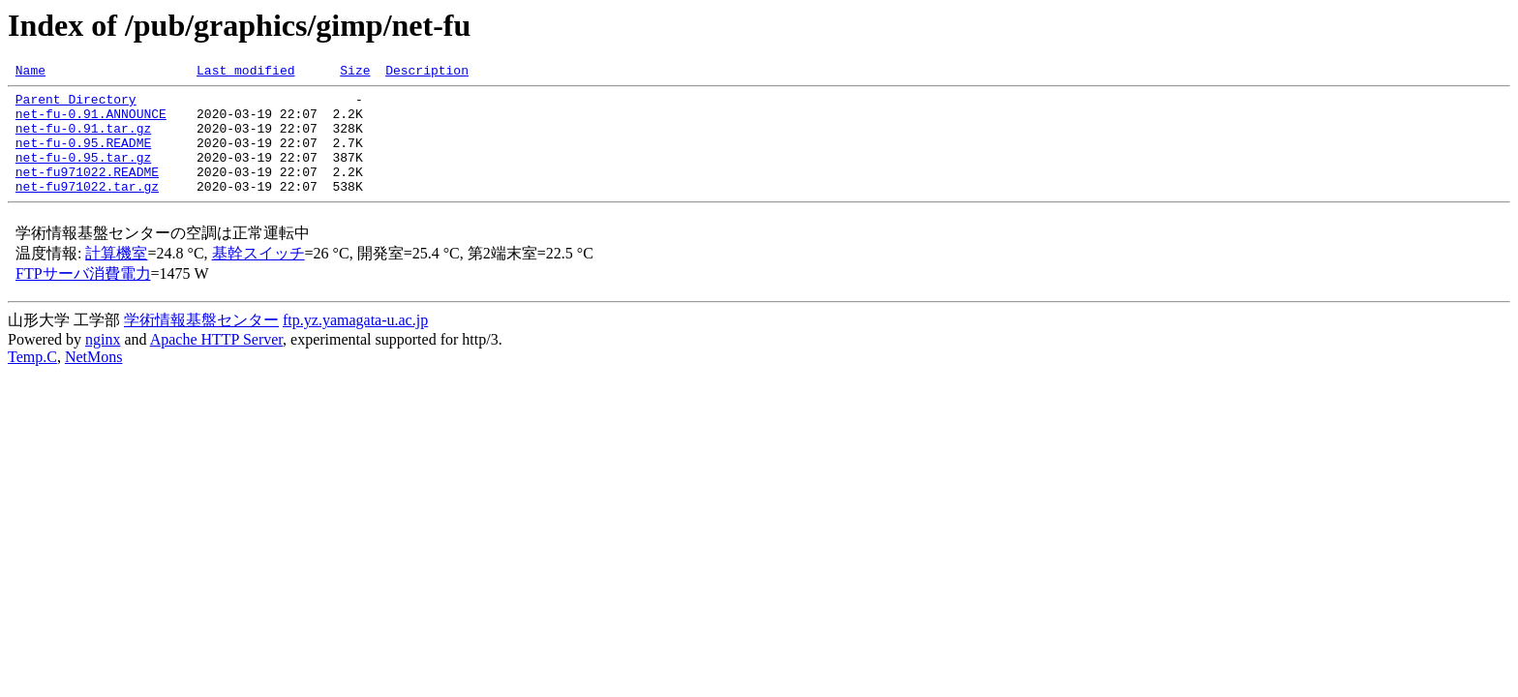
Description (427, 72)
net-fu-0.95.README (83, 157)
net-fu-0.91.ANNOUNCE (91, 122)
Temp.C (32, 380)
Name (30, 72)
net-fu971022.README (87, 191)
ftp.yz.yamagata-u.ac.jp (355, 343)
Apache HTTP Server (216, 362)
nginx (102, 362)
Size (355, 72)
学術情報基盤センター (201, 343)
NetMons (94, 380)
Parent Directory (76, 104)
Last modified (245, 72)
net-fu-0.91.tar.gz (83, 139)
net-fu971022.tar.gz (87, 209)
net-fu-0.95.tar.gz (83, 174)
